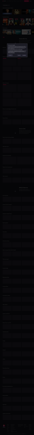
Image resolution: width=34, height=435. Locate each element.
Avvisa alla (19, 55)
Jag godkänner (24, 55)
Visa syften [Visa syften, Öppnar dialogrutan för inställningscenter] (10, 55)
